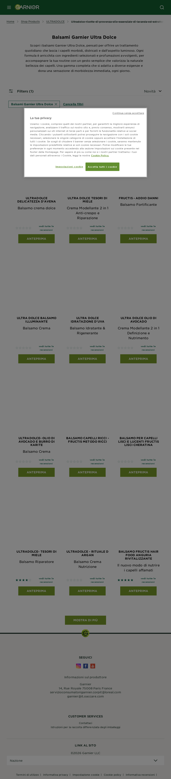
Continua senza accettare (128, 112)
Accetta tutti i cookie (102, 166)
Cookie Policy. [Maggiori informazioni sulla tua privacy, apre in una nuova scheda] (100, 155)
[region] (85, 142)
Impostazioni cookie (69, 166)
